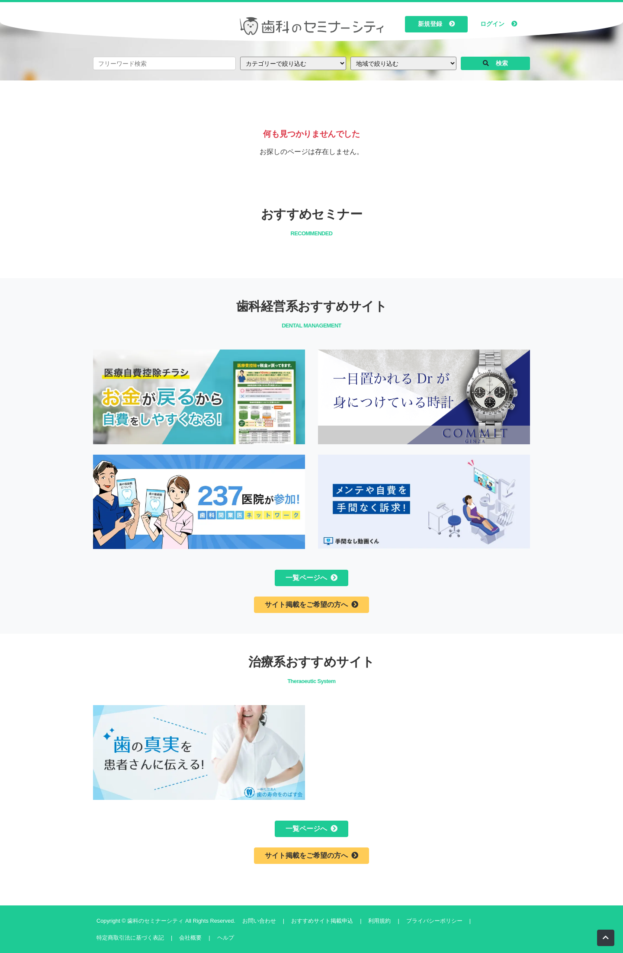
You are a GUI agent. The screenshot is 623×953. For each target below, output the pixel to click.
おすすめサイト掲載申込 (322, 921)
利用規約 (379, 921)
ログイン (498, 24)
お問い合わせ (259, 921)
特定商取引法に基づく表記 (130, 937)
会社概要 (190, 937)
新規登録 (436, 24)
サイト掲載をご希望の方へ (311, 604)
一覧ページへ (311, 577)
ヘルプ (225, 937)
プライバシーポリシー (434, 921)
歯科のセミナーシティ (156, 921)
